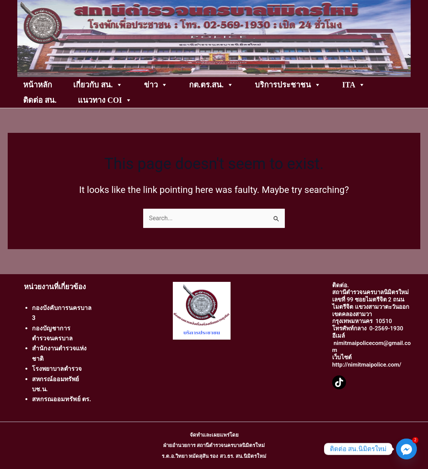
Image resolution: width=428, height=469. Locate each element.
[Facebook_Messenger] (406, 449)
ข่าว (156, 84)
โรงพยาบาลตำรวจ (57, 368)
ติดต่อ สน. (40, 100)
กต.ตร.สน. (211, 84)
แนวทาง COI (105, 100)
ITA (353, 84)
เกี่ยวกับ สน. (98, 84)
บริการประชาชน (288, 84)
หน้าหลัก (37, 84)
